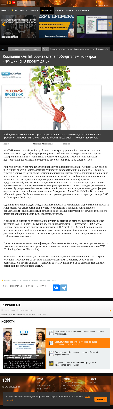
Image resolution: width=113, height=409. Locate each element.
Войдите (4, 314)
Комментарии (11, 304)
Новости (8, 321)
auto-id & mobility (51, 280)
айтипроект (7, 280)
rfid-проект (13, 280)
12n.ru (43, 285)
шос (21, 280)
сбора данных (42, 280)
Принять (101, 399)
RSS (110, 311)
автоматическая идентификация (30, 280)
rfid (18, 280)
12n (6, 380)
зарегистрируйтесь (17, 314)
